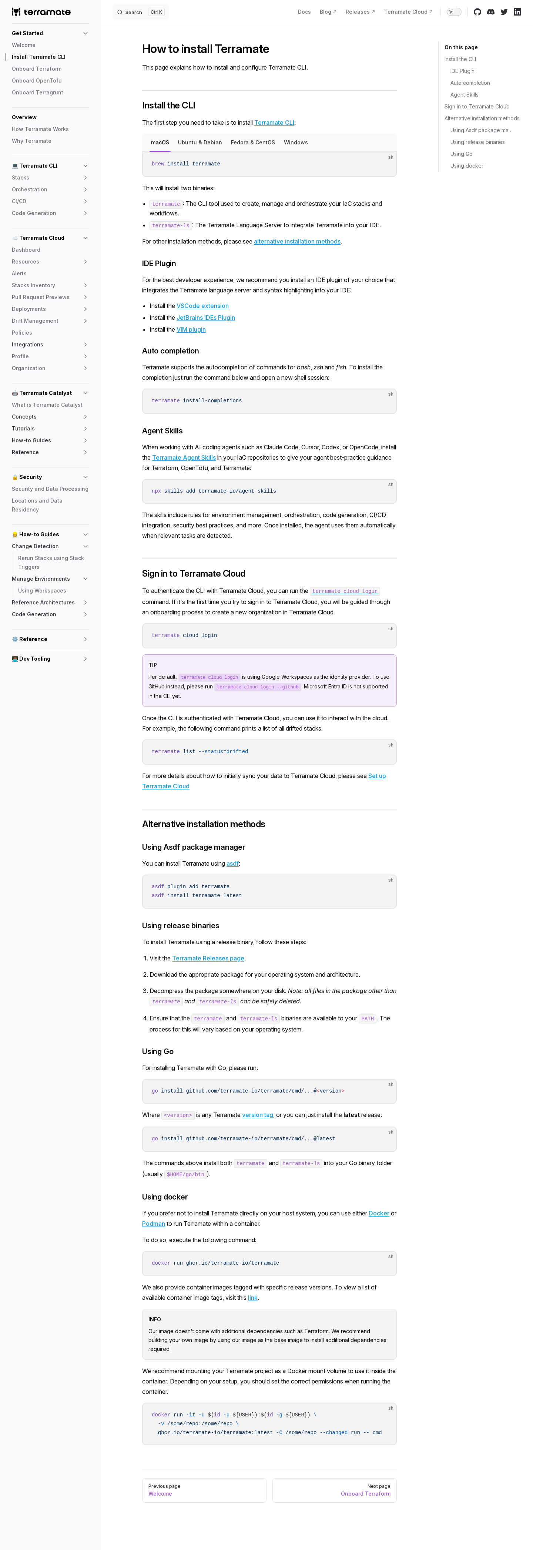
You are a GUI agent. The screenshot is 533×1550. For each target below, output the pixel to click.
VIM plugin (191, 329)
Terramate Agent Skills (184, 457)
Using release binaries (477, 142)
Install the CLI (460, 59)
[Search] (141, 11)
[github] (477, 12)
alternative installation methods (297, 241)
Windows (296, 142)
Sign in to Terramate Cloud (477, 106)
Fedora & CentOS (253, 142)
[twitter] (504, 12)
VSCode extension (203, 305)
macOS (160, 142)
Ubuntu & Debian (200, 142)
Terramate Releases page (208, 958)
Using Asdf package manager (482, 130)
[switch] (454, 12)
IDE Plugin (462, 71)
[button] (50, 33)
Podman (153, 1223)
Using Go (461, 154)
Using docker (466, 165)
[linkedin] (517, 12)
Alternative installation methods (482, 118)
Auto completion (470, 83)
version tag (257, 1114)
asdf (233, 863)
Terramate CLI (274, 122)
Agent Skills (464, 94)
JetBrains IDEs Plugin (206, 317)
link (253, 1297)
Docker (379, 1213)
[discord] (490, 12)
